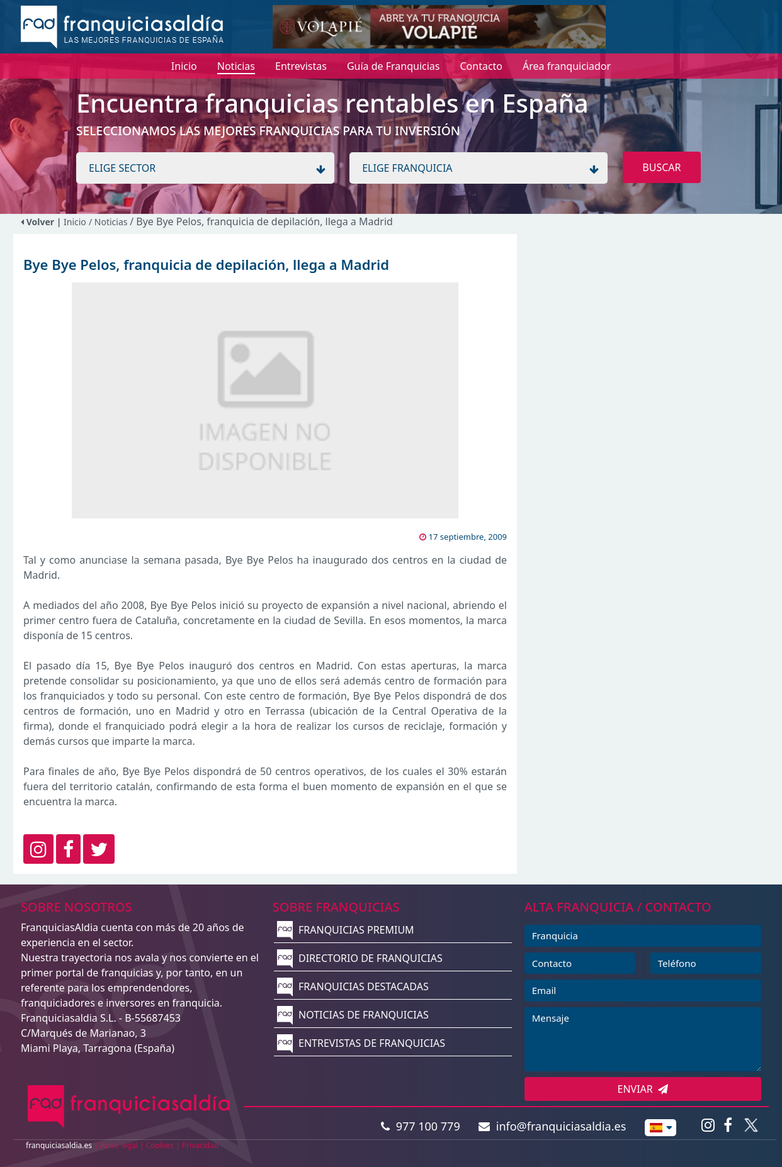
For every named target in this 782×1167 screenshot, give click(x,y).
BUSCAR (661, 167)
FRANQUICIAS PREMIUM (345, 930)
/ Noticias (109, 222)
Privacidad (200, 1145)
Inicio (75, 222)
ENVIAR (643, 1089)
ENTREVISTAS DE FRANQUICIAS (361, 1043)
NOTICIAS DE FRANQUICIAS (353, 1015)
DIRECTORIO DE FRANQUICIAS (360, 958)
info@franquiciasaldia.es (552, 1126)
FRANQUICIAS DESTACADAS (353, 986)
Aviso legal (119, 1145)
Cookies (160, 1145)
